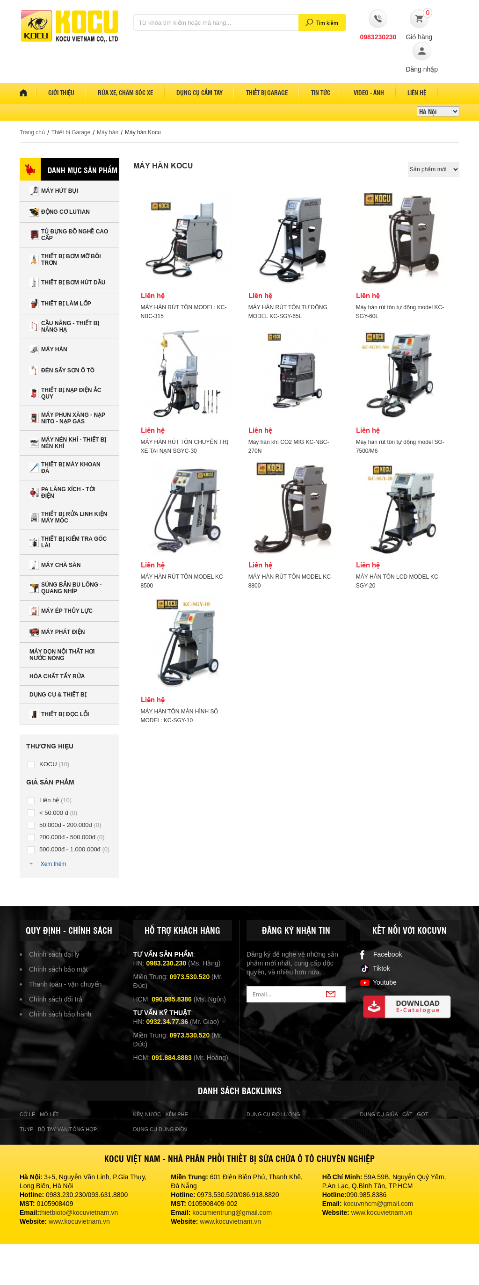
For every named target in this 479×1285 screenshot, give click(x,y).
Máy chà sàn (54, 565)
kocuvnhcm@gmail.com (379, 1203)
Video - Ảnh (369, 92)
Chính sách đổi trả (55, 999)
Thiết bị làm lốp (60, 303)
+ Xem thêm (47, 864)
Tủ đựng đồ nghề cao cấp (68, 234)
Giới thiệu (61, 92)
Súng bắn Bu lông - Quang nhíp (65, 588)
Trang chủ (32, 132)
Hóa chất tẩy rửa (57, 676)
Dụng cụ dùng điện (160, 1129)
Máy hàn (107, 132)
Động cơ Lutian (59, 212)
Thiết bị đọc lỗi (59, 714)
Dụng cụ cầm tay (199, 92)
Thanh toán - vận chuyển (65, 984)
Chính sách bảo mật (58, 969)
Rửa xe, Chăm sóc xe (125, 92)
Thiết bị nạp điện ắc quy (65, 393)
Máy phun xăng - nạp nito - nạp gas (67, 418)
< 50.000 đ (58, 812)
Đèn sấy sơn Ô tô (61, 370)
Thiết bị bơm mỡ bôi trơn (65, 259)
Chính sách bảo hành (60, 1014)
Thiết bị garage (267, 92)
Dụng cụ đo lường (273, 1114)
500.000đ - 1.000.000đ (74, 849)
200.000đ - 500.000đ (72, 837)
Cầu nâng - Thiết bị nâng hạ (64, 326)
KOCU (54, 764)
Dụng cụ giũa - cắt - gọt (394, 1114)
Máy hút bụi (53, 191)
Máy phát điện (57, 632)
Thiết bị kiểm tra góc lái (68, 542)
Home (28, 92)
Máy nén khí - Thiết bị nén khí (67, 443)
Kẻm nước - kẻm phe (160, 1114)
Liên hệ (416, 92)
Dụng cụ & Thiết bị (58, 694)
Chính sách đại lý (54, 954)
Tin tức (320, 92)
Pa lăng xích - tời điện (62, 492)
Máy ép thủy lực (61, 611)
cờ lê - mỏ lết (39, 1114)
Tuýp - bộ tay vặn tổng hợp (58, 1129)
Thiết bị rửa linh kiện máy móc (68, 517)
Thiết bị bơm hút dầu (67, 282)
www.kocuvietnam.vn (79, 1221)
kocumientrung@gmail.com (232, 1212)
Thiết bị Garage (70, 132)
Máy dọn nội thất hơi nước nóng (61, 654)
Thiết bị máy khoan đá (65, 467)
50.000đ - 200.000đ (70, 824)
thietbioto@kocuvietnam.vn (78, 1212)
